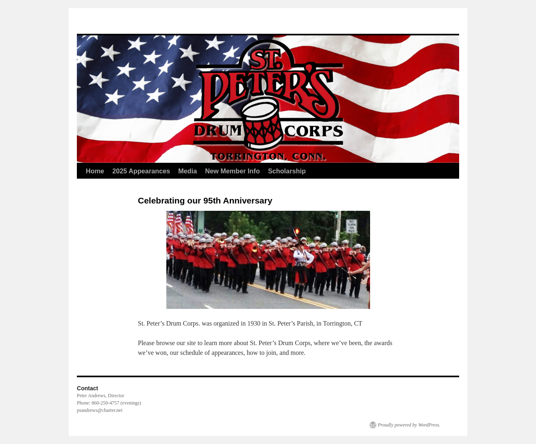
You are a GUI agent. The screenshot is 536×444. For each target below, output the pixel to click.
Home (95, 171)
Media (187, 171)
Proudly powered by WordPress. (409, 425)
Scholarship (287, 171)
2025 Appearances (141, 171)
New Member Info (232, 171)
